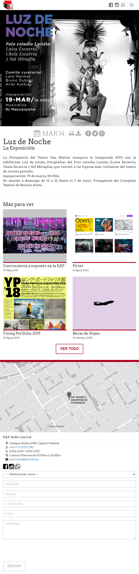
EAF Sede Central (17, 437)
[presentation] (33, 550)
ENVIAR (14, 566)
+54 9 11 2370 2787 (21, 447)
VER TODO (69, 349)
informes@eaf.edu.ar (24, 459)
